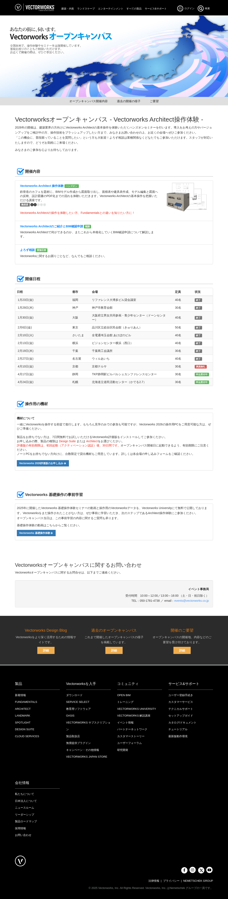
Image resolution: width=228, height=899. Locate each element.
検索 (203, 8)
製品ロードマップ (26, 821)
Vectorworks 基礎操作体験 (36, 533)
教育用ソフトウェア (78, 708)
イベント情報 (125, 722)
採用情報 (20, 828)
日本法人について (26, 801)
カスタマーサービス (180, 701)
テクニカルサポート (180, 708)
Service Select (78, 701)
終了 (198, 300)
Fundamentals (26, 701)
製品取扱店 (73, 736)
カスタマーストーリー (131, 736)
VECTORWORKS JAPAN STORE (86, 756)
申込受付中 (202, 374)
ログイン (187, 8)
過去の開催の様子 (129, 101)
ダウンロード (74, 695)
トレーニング (125, 701)
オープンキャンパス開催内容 (88, 101)
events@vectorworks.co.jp (191, 600)
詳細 (46, 650)
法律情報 (153, 880)
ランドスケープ (86, 8)
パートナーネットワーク (132, 729)
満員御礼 (200, 366)
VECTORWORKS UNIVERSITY (136, 708)
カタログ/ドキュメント (182, 722)
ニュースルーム (24, 807)
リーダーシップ (24, 814)
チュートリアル (178, 729)
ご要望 (154, 101)
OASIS (70, 715)
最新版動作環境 (178, 736)
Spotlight (23, 722)
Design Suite (24, 729)
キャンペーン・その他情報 (82, 750)
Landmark (22, 715)
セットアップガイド (180, 715)
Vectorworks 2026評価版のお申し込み (43, 463)
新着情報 (20, 695)
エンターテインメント (110, 8)
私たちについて (24, 794)
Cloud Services (27, 736)
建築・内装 (67, 8)
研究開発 (122, 750)
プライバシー (171, 880)
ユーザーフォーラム (129, 743)
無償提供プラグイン (78, 743)
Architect (23, 708)
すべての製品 (134, 8)
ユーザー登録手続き (180, 695)
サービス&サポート (156, 8)
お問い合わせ (23, 835)
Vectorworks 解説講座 (133, 715)
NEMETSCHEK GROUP (198, 880)
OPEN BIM (124, 695)
